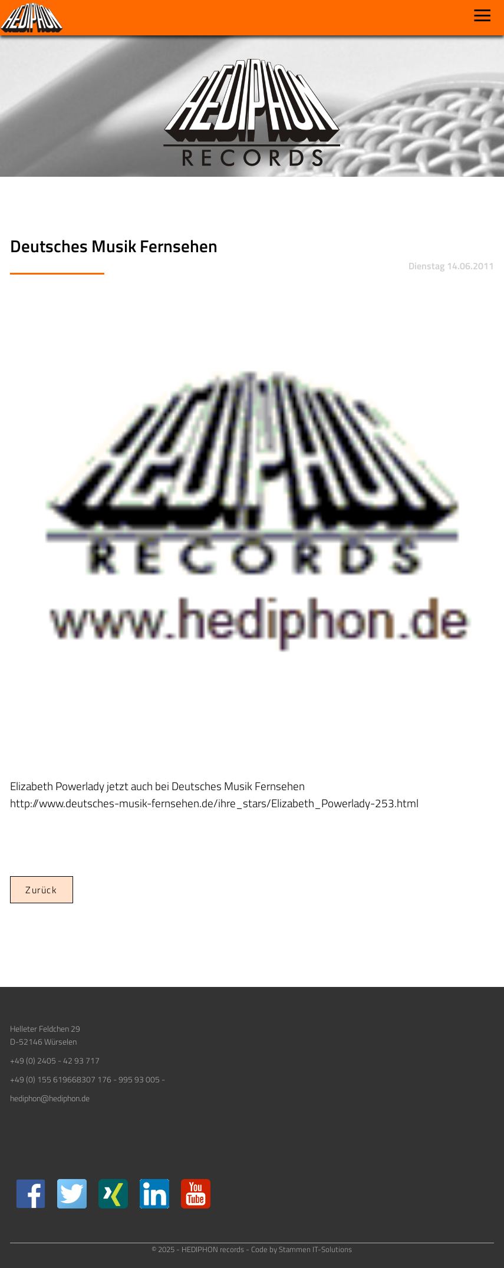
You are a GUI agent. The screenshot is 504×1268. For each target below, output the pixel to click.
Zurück (41, 890)
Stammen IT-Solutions (315, 1249)
